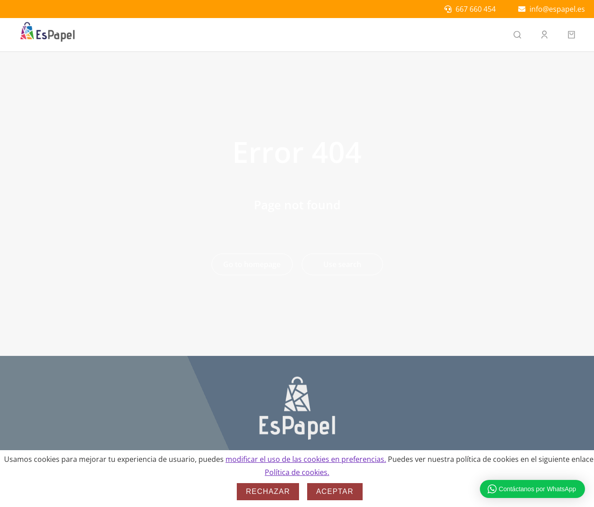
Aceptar (335, 491)
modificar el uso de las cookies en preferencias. (306, 459)
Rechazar (268, 491)
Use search (342, 264)
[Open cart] (571, 34)
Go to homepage (252, 264)
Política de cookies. (297, 472)
